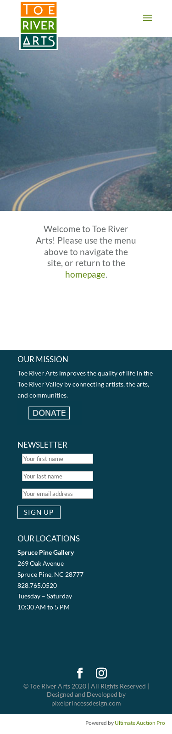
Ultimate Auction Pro (140, 722)
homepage (85, 274)
